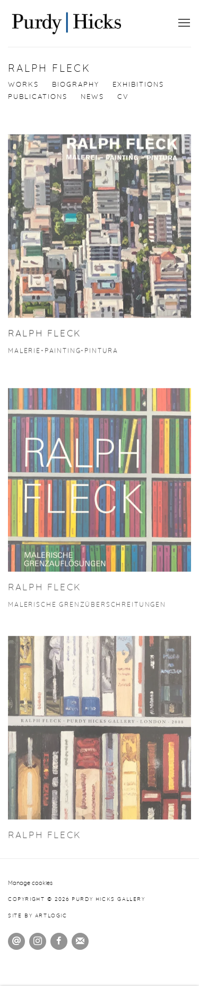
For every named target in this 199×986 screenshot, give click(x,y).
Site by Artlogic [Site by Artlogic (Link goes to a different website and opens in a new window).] (37, 915)
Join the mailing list (80, 941)
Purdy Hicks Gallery (66, 23)
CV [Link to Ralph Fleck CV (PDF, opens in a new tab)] (123, 97)
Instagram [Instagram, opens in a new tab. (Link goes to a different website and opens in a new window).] (37, 941)
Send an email (16, 941)
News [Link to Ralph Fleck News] (92, 97)
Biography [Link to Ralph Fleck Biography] (75, 84)
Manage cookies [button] (30, 883)
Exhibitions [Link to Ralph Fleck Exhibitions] (138, 84)
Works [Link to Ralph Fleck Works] (23, 84)
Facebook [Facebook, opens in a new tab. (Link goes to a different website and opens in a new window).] (58, 941)
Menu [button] (183, 23)
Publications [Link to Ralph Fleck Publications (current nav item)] (37, 97)
